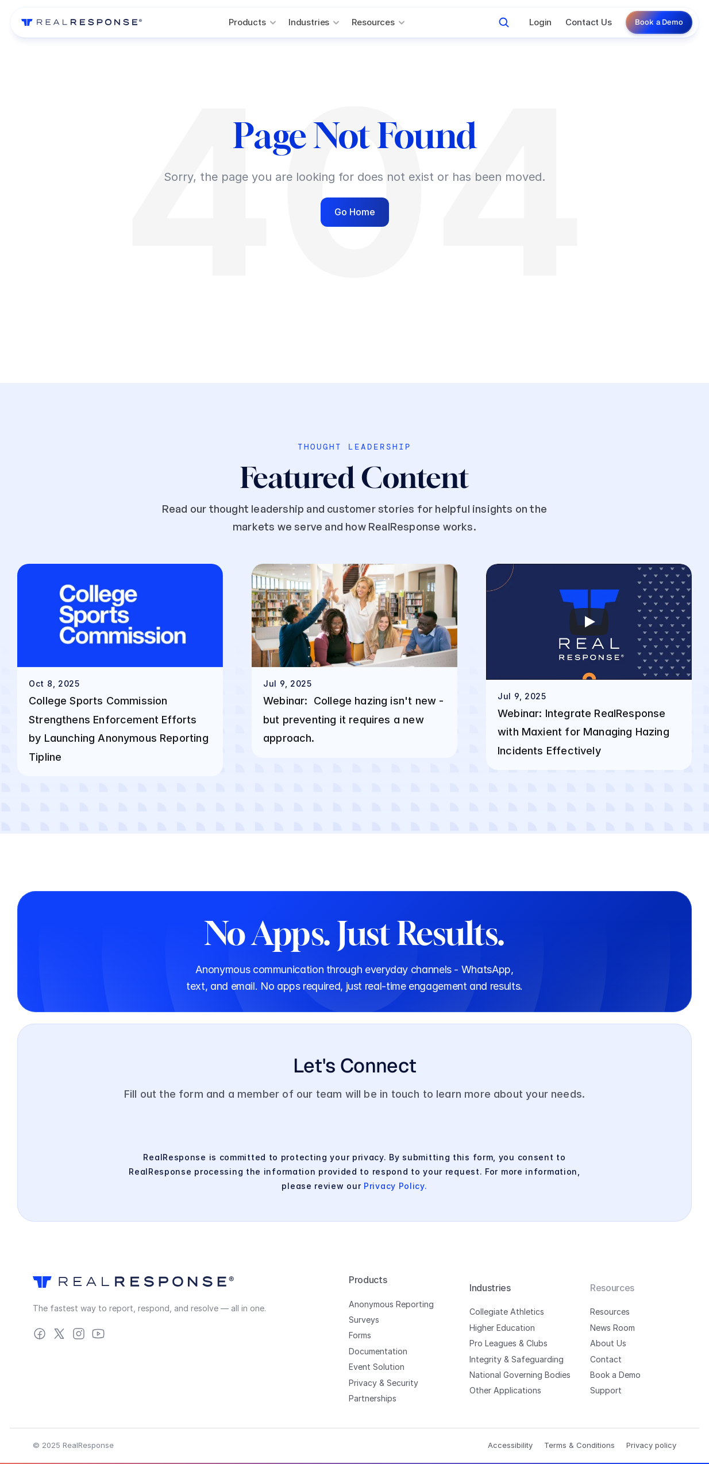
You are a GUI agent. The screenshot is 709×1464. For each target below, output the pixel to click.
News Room (612, 1328)
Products (368, 1279)
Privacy (363, 1383)
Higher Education (502, 1328)
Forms (360, 1335)
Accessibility (510, 1445)
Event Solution (376, 1367)
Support (606, 1390)
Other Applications (505, 1390)
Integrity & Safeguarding (516, 1359)
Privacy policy (651, 1445)
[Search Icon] (503, 22)
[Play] (588, 622)
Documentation (378, 1351)
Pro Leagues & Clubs (508, 1343)
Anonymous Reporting (391, 1304)
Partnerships (372, 1398)
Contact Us (588, 22)
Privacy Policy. (395, 1186)
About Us (608, 1343)
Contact (606, 1359)
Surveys (364, 1319)
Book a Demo (615, 1375)
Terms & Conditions (579, 1445)
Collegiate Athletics (506, 1311)
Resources (610, 1311)
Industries (490, 1287)
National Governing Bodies (520, 1375)
